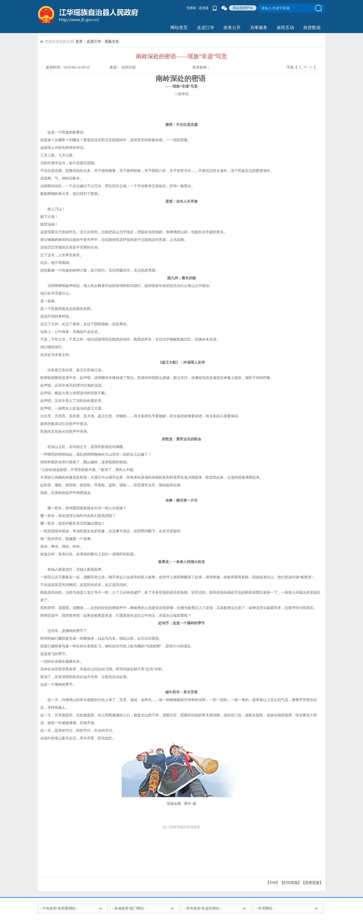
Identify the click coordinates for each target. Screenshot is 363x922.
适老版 (204, 8)
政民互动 (285, 27)
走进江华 (205, 27)
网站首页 (179, 27)
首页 (79, 41)
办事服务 (258, 27)
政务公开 (232, 27)
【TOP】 (273, 883)
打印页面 (290, 883)
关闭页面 (312, 883)
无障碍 (191, 8)
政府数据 (312, 27)
